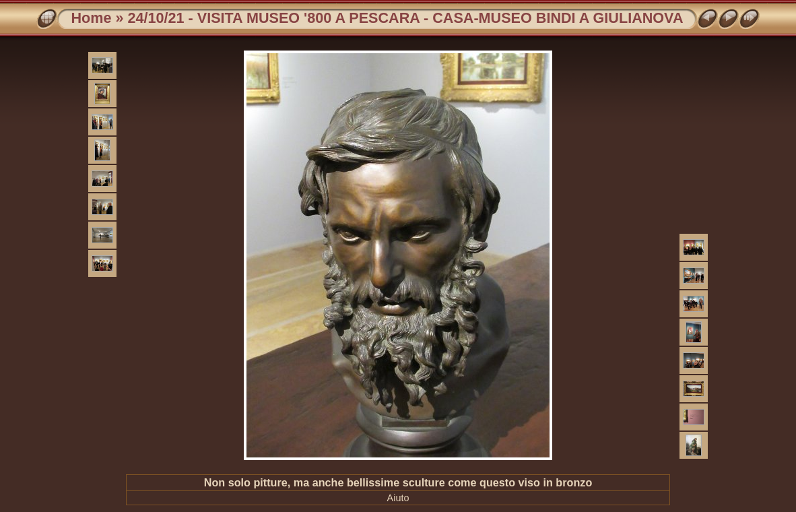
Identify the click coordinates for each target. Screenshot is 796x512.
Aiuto (398, 497)
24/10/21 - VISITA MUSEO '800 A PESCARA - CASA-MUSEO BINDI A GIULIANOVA (405, 17)
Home (91, 17)
